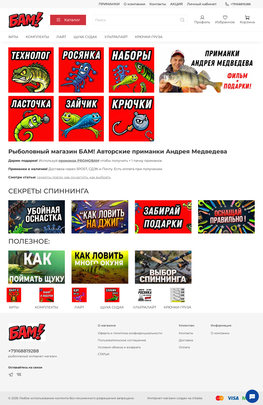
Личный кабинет (202, 4)
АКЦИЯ (176, 4)
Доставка (186, 340)
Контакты (157, 4)
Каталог (68, 19)
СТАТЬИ (103, 354)
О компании (134, 4)
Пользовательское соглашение (122, 340)
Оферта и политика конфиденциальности (130, 333)
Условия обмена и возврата (119, 347)
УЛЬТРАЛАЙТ (116, 37)
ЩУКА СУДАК (85, 37)
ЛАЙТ (61, 37)
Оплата (184, 347)
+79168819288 (238, 4)
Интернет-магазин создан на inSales (174, 398)
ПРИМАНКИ (109, 4)
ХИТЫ (13, 37)
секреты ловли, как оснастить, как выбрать (74, 177)
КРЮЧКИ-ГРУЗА (148, 37)
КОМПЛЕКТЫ (37, 37)
